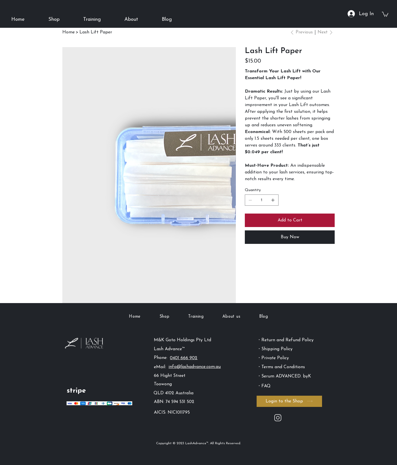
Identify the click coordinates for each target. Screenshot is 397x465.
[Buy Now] (290, 237)
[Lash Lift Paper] (95, 32)
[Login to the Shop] (289, 401)
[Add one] (273, 200)
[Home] (68, 32)
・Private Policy (273, 358)
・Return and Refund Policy (285, 340)
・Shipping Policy (275, 349)
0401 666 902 (183, 358)
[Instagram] (277, 417)
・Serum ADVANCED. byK (284, 376)
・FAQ (264, 386)
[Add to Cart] (290, 220)
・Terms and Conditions (281, 367)
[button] (53, 19)
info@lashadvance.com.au (194, 367)
